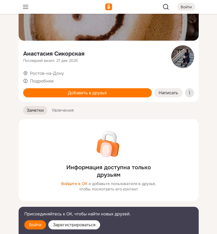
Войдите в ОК (74, 183)
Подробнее (42, 81)
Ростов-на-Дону (47, 73)
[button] (35, 110)
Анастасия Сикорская (53, 53)
